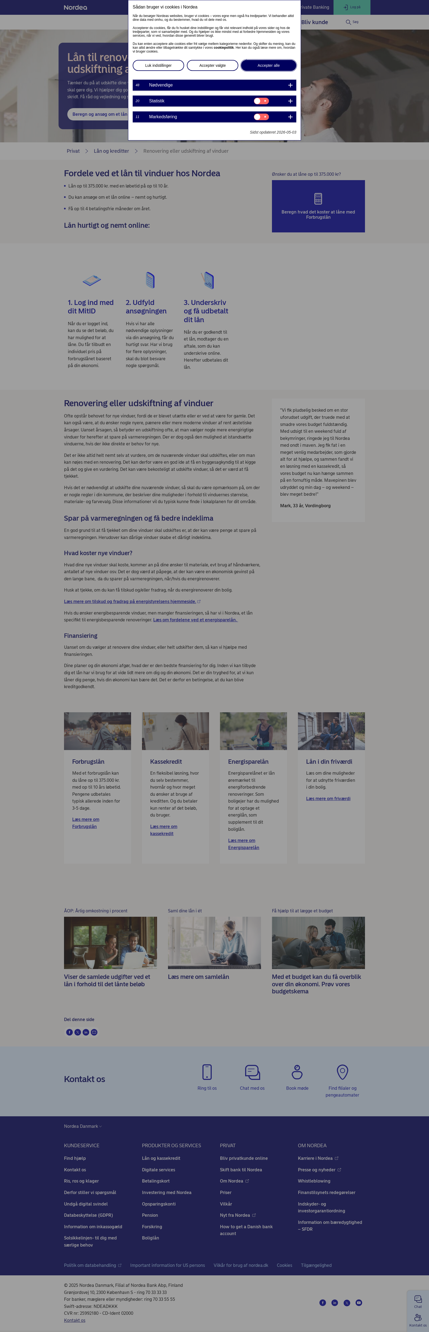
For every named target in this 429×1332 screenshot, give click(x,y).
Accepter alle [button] (269, 65)
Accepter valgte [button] (212, 65)
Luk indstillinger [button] (158, 65)
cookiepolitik (224, 48)
